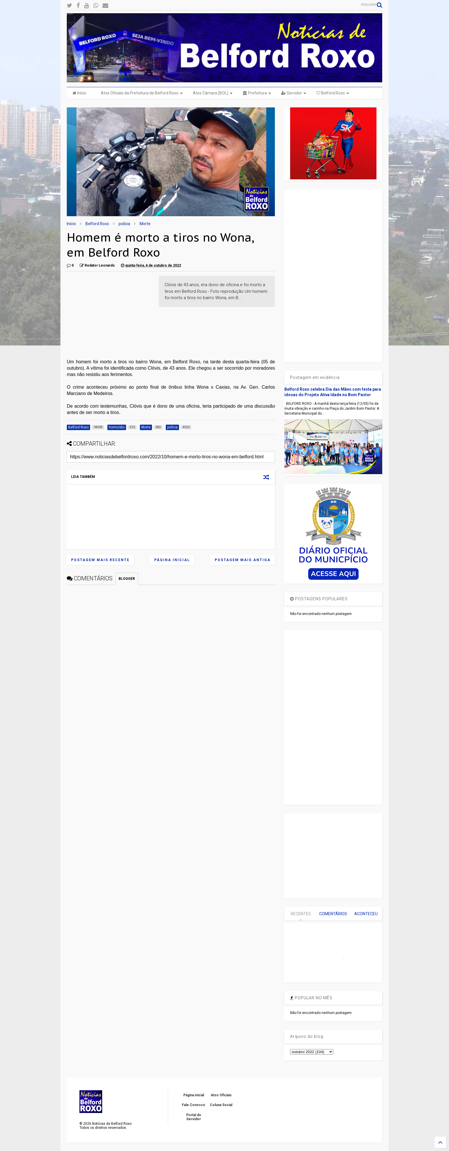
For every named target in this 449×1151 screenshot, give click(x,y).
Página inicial (172, 560)
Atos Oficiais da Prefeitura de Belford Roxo (142, 93)
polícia (124, 223)
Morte (145, 223)
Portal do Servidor (193, 1117)
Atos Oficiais (221, 1095)
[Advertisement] (110, 312)
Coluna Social (221, 1105)
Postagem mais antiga (243, 560)
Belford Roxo (332, 93)
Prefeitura (257, 93)
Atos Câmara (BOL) (213, 93)
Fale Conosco (193, 1105)
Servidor (293, 93)
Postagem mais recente (100, 560)
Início (79, 93)
